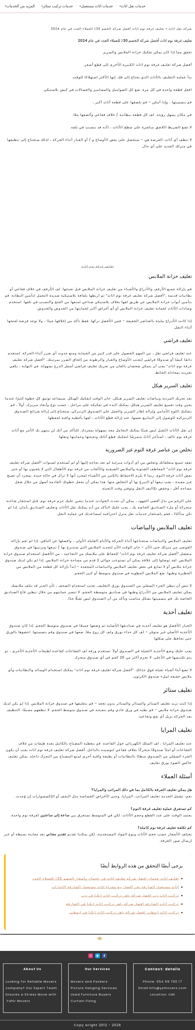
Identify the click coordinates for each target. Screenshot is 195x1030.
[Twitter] (97, 955)
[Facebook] (104, 955)
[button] (120, 6)
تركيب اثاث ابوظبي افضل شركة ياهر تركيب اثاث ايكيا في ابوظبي (124, 912)
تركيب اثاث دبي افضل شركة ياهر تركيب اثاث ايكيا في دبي (130, 895)
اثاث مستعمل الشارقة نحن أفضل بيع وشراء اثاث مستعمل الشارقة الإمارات (115, 887)
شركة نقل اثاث (180, 29)
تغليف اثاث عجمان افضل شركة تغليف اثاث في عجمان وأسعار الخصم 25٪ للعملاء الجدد (105, 878)
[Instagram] (90, 955)
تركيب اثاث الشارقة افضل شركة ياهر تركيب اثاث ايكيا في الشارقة (122, 904)
